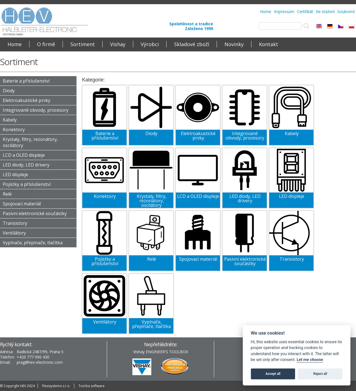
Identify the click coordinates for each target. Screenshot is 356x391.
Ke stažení (325, 11)
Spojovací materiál (22, 204)
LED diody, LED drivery (26, 165)
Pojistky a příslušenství (27, 184)
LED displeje (15, 174)
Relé (7, 194)
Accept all (273, 374)
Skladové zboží (191, 44)
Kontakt (268, 44)
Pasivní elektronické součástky (35, 213)
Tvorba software (91, 385)
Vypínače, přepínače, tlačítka (33, 243)
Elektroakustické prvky (26, 100)
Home (265, 11)
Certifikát (305, 11)
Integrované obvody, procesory (35, 110)
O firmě (46, 44)
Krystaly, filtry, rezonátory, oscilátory (151, 200)
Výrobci (150, 44)
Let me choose (310, 359)
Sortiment (82, 44)
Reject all (320, 374)
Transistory (15, 223)
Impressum (284, 11)
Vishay (117, 44)
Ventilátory (14, 233)
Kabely (10, 120)
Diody (9, 91)
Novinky (234, 44)
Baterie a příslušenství (26, 81)
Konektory (14, 129)
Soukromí (346, 11)
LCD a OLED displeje (24, 155)
